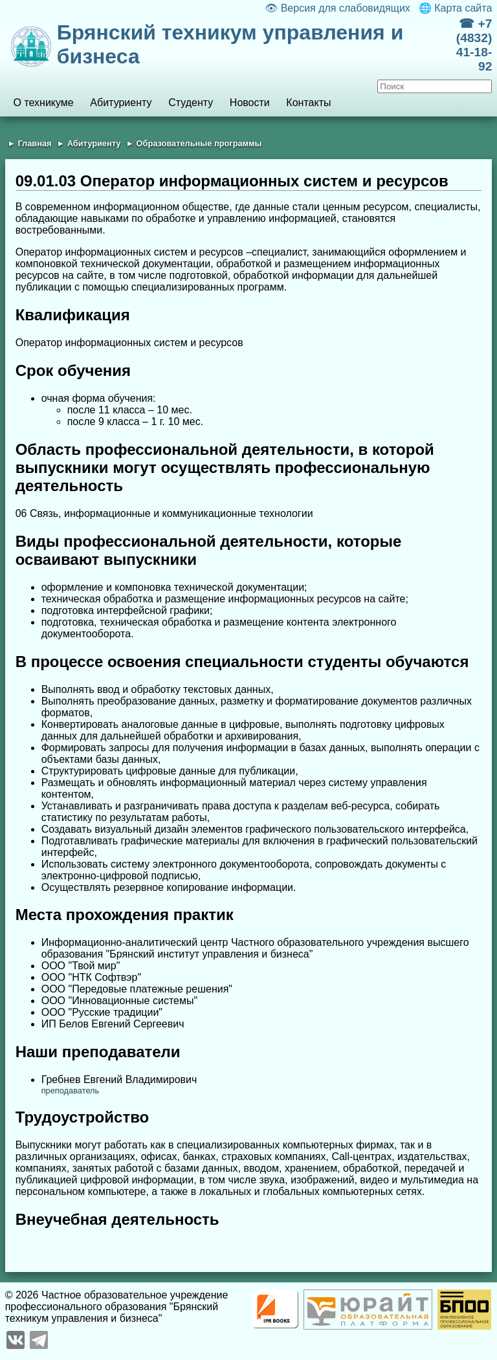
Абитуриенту (120, 102)
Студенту (190, 102)
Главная (34, 143)
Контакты (308, 102)
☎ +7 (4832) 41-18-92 (474, 45)
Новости (250, 102)
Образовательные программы (199, 143)
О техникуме (43, 102)
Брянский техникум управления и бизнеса (230, 44)
